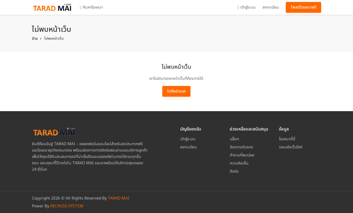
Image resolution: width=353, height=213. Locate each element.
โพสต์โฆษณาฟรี (303, 7)
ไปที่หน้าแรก (176, 91)
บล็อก (234, 139)
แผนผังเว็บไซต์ (290, 147)
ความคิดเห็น (239, 163)
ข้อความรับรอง (241, 147)
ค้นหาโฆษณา (91, 7)
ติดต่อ (234, 171)
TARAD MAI (118, 198)
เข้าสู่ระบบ (246, 7)
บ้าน (35, 38)
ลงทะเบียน (270, 7)
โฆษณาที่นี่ (287, 139)
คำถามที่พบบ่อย (242, 155)
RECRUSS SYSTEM (66, 206)
